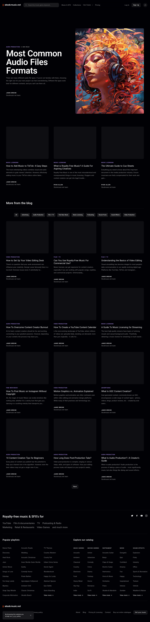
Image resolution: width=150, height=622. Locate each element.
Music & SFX (66, 5)
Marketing (7, 531)
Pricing (97, 5)
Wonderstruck (49, 575)
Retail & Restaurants (24, 531)
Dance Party (7, 552)
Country (76, 570)
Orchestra (105, 585)
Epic (121, 561)
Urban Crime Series (51, 566)
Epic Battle (48, 589)
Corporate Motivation (10, 599)
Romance (90, 589)
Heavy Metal (78, 585)
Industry (136, 566)
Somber (122, 594)
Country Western (50, 556)
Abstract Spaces (50, 585)
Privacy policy (38, 616)
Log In (127, 5)
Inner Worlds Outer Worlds (30, 566)
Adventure (91, 561)
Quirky (23, 570)
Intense (122, 589)
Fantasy (90, 580)
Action (89, 556)
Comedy (90, 566)
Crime (89, 570)
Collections (77, 5)
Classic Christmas (27, 594)
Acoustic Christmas (28, 561)
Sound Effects (118, 218)
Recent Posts (105, 218)
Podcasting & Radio (52, 526)
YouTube (7, 526)
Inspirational (124, 585)
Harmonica (106, 575)
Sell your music (140, 616)
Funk (75, 580)
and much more (60, 531)
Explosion (136, 556)
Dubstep (6, 580)
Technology (137, 580)
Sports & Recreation (140, 575)
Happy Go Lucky (50, 580)
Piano (104, 589)
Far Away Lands (8, 585)
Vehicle (135, 589)
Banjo (104, 561)
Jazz (4, 566)
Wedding (24, 556)
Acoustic (76, 556)
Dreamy (122, 570)
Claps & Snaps (107, 566)
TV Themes (48, 552)
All (12, 218)
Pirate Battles (26, 580)
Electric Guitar (107, 570)
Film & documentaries (24, 526)
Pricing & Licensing (95, 616)
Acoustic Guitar (108, 556)
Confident (123, 566)
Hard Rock (6, 561)
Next (75, 490)
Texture (135, 585)
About (78, 616)
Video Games (43, 531)
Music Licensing (78, 218)
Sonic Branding (49, 594)
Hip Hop (76, 589)
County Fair (48, 561)
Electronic (77, 575)
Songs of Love (8, 575)
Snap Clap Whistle (9, 594)
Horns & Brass (107, 580)
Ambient (76, 561)
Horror (89, 585)
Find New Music (62, 218)
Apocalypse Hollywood (29, 585)
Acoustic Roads (27, 552)
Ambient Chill (26, 589)
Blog (84, 616)
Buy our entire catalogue (122, 616)
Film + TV (49, 218)
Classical (76, 566)
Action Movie (7, 570)
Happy (122, 580)
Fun (121, 575)
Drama (89, 575)
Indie (75, 594)
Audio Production (35, 218)
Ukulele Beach (26, 599)
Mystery (5, 589)
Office (135, 570)
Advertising (21, 218)
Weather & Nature (139, 594)
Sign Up (136, 5)
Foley (135, 561)
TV (38, 526)
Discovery (6, 556)
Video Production (133, 218)
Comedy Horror (26, 575)
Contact (108, 616)
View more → (48, 599)
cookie (14, 616)
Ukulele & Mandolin (109, 594)
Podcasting (91, 218)
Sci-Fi (89, 594)
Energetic (123, 556)
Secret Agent (48, 570)
